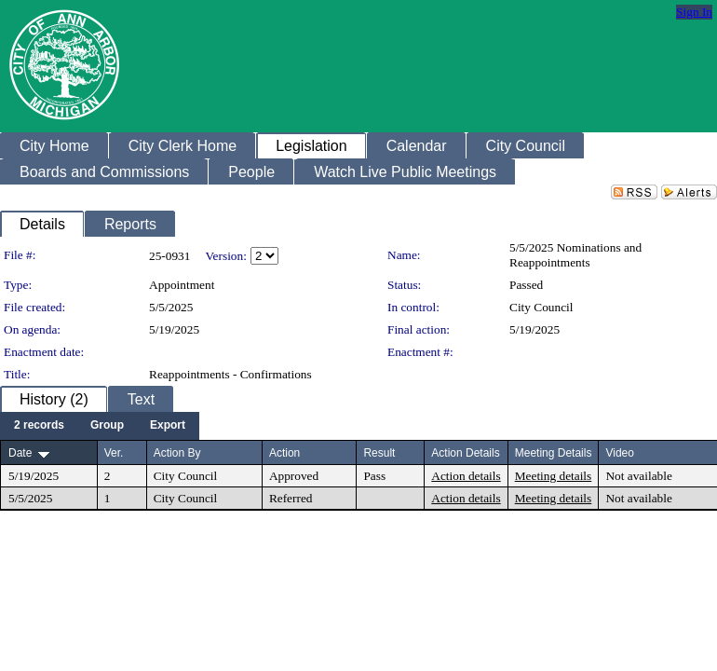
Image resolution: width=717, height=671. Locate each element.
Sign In (694, 12)
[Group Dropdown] (107, 426)
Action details (465, 476)
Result (379, 452)
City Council (541, 307)
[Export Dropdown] (167, 426)
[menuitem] (39, 426)
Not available (638, 476)
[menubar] (99, 426)
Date (20, 452)
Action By (177, 452)
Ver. (114, 452)
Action (284, 452)
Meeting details (553, 476)
